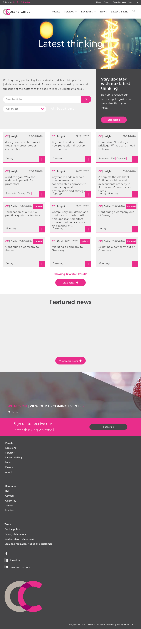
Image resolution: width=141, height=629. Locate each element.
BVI (7, 491)
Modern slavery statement (19, 539)
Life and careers (118, 2)
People (56, 11)
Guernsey (10, 500)
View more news (68, 361)
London (9, 510)
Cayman (10, 496)
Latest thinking (119, 11)
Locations (88, 11)
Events (106, 2)
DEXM (133, 625)
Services (70, 11)
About (98, 2)
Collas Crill (91, 625)
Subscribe (114, 119)
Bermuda (10, 486)
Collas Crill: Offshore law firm (16, 12)
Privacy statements (15, 534)
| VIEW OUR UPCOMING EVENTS (46, 406)
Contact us (133, 2)
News (103, 11)
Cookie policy (12, 529)
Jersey (9, 505)
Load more (69, 283)
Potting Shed (122, 625)
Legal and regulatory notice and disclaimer (28, 544)
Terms (8, 524)
